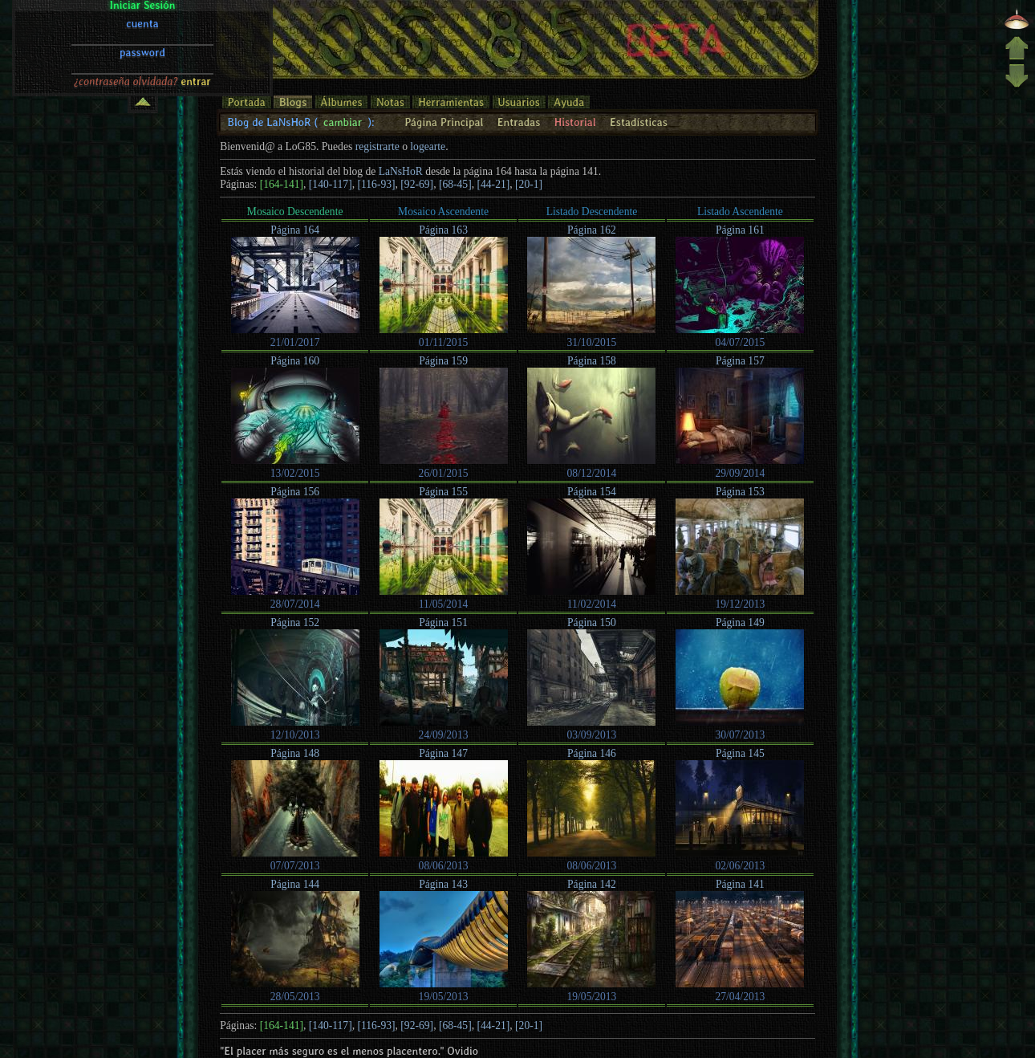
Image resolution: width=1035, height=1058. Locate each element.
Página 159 (443, 361)
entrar (196, 18)
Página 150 (591, 622)
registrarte (377, 146)
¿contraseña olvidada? (126, 18)
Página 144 (294, 884)
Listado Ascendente (740, 211)
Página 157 (740, 361)
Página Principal (443, 122)
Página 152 (294, 622)
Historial (575, 122)
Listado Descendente (592, 211)
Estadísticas (639, 122)
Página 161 (740, 230)
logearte (427, 146)
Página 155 (443, 492)
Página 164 (294, 230)
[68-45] (455, 184)
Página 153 (740, 492)
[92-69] (416, 184)
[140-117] (330, 184)
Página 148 (294, 753)
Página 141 (740, 884)
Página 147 (443, 753)
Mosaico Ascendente (443, 211)
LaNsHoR (401, 171)
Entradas (519, 122)
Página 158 (591, 361)
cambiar (342, 122)
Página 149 (740, 622)
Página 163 (443, 230)
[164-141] (281, 184)
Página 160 (294, 361)
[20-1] (528, 184)
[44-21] (493, 184)
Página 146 (591, 753)
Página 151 (443, 622)
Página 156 (294, 492)
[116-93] (376, 184)
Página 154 (591, 492)
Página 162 (591, 230)
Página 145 (740, 753)
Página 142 (591, 884)
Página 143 (443, 884)
